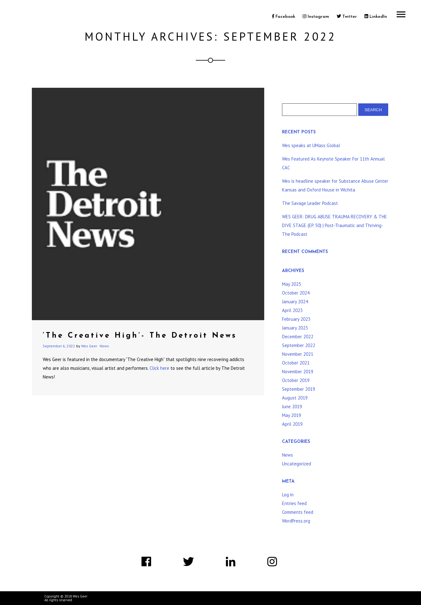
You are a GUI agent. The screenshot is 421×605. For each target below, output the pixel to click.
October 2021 (296, 363)
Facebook (283, 16)
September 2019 (298, 389)
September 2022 (298, 345)
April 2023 (292, 310)
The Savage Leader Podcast (310, 203)
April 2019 (292, 424)
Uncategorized (296, 464)
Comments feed (297, 512)
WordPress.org (296, 521)
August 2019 (295, 398)
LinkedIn (375, 16)
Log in (288, 495)
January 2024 (295, 302)
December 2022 (297, 337)
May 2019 (291, 415)
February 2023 (296, 319)
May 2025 (291, 284)
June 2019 (292, 406)
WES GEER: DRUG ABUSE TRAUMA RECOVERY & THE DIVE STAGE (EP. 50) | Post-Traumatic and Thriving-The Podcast (334, 225)
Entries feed (294, 503)
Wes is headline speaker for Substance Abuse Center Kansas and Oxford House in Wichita (335, 185)
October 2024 (296, 293)
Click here (158, 368)
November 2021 (297, 354)
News (104, 346)
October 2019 (296, 380)
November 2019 (297, 371)
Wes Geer (89, 346)
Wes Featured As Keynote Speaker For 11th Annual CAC (333, 163)
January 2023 (295, 328)
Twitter (347, 16)
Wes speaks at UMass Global (311, 145)
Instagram (316, 16)
